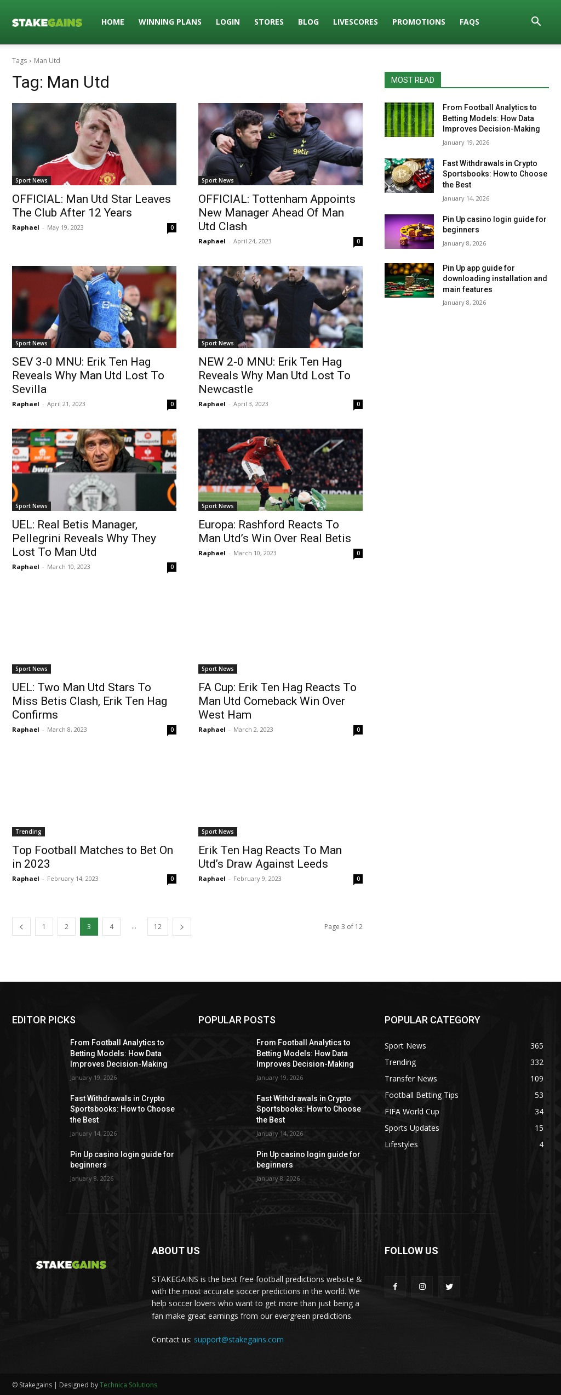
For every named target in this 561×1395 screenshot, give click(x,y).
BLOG (308, 21)
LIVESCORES (355, 21)
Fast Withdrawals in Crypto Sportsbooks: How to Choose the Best (495, 174)
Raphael (25, 227)
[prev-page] (21, 927)
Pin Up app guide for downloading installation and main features (495, 279)
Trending (28, 831)
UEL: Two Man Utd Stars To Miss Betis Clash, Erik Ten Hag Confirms (89, 701)
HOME (112, 21)
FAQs (469, 21)
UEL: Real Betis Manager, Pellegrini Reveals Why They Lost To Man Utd (84, 538)
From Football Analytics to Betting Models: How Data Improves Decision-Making (491, 118)
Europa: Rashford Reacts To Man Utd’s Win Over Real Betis (274, 531)
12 (158, 926)
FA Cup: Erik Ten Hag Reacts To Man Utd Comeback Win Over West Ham (277, 701)
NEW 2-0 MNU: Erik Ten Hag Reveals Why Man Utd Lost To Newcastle (274, 375)
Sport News (31, 180)
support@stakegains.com (239, 1339)
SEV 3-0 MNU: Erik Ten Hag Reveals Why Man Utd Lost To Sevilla (88, 375)
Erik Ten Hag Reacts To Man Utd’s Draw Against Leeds (270, 857)
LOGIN (228, 21)
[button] (536, 23)
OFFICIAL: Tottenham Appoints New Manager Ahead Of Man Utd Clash (277, 212)
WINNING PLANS (170, 21)
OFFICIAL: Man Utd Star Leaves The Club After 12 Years (91, 205)
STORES (269, 21)
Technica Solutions (128, 1385)
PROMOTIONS (418, 21)
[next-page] (182, 927)
